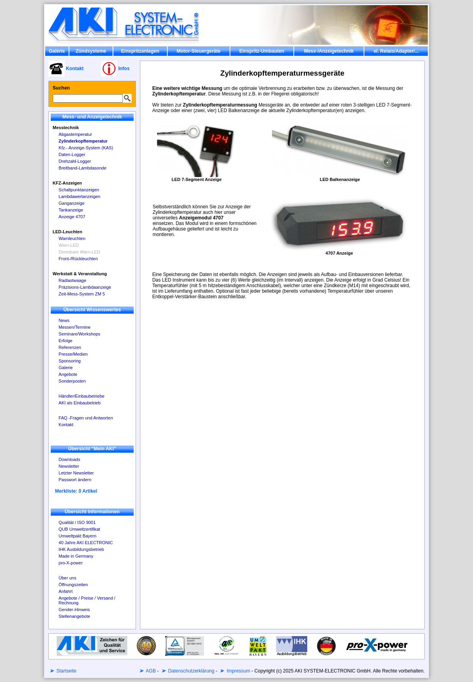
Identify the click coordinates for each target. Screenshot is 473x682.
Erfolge (66, 340)
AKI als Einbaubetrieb (80, 402)
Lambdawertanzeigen (79, 196)
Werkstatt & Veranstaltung (80, 273)
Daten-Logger (72, 154)
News (64, 320)
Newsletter (69, 466)
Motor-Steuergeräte (199, 51)
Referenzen (70, 347)
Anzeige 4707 (72, 216)
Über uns (68, 577)
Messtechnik (66, 127)
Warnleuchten (72, 238)
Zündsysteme (91, 51)
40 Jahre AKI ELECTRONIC (86, 542)
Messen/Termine (75, 327)
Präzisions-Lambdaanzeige (85, 287)
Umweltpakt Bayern (77, 535)
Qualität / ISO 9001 (77, 522)
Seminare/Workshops (79, 333)
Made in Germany (76, 556)
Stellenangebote (74, 616)
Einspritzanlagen (140, 51)
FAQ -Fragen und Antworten (86, 417)
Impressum (237, 671)
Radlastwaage (72, 280)
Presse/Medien (73, 354)
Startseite (66, 671)
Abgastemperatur (75, 134)
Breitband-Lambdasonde (82, 168)
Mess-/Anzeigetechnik (329, 51)
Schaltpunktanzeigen (79, 189)
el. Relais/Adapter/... (396, 51)
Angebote (68, 374)
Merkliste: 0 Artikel (76, 491)
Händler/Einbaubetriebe (82, 396)
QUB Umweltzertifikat (79, 529)
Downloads (69, 459)
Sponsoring (70, 360)
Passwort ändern (75, 479)
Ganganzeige (71, 203)
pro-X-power (71, 562)
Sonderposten (72, 381)
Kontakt (66, 424)
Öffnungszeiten (73, 584)
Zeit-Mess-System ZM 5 (82, 293)
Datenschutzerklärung (190, 671)
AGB (150, 671)
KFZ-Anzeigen (67, 183)
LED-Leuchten (67, 231)
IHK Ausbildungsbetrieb (81, 549)
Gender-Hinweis (74, 609)
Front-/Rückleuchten (78, 258)
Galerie (57, 51)
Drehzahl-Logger (75, 161)
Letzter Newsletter (76, 473)
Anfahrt (66, 591)
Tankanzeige (71, 210)
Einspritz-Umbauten (261, 51)
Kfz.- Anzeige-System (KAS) (86, 147)
